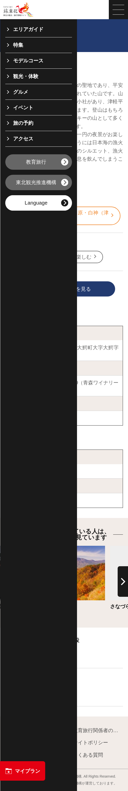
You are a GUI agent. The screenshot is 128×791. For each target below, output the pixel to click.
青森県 (21, 198)
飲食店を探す (29, 692)
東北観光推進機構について (33, 731)
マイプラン (22, 771)
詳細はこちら (38, 549)
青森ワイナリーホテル (35, 418)
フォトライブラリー (31, 755)
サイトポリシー (87, 743)
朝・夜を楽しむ (76, 257)
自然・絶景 (26, 257)
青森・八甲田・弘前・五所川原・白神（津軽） (63, 215)
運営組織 (18, 743)
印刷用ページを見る (56, 289)
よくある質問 (85, 755)
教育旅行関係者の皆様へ (95, 731)
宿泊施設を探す (31, 654)
